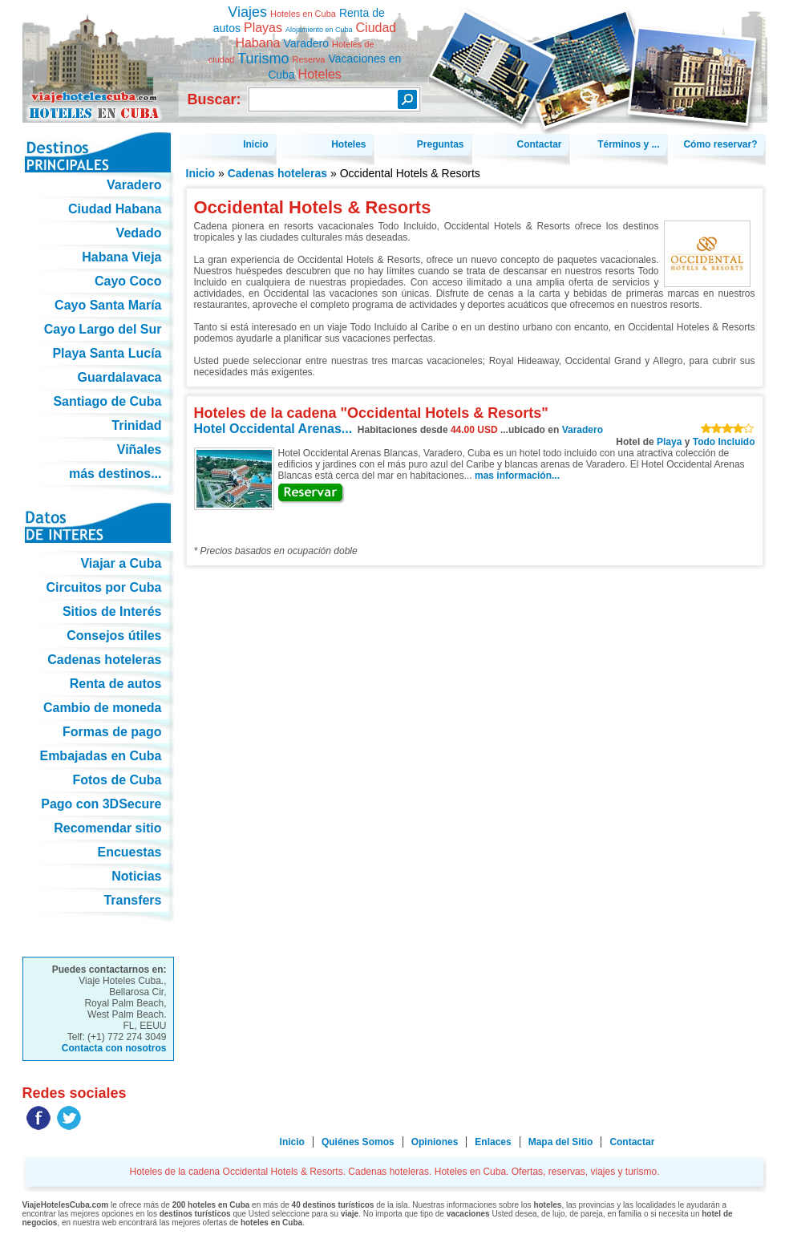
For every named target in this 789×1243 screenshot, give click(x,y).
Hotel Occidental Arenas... (273, 428)
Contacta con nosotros (114, 1048)
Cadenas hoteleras (278, 173)
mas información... (517, 475)
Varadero (582, 429)
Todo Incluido (724, 441)
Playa (669, 441)
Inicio (201, 173)
